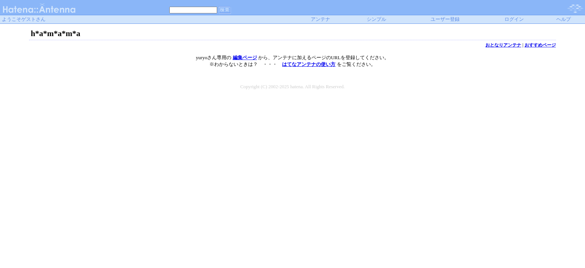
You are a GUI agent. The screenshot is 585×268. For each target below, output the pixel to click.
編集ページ (245, 57)
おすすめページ (540, 45)
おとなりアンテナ (503, 45)
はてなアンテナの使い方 (308, 64)
